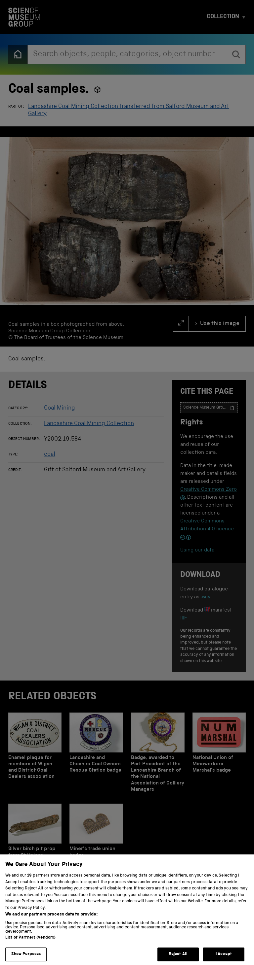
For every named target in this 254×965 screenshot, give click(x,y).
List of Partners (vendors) (30, 947)
